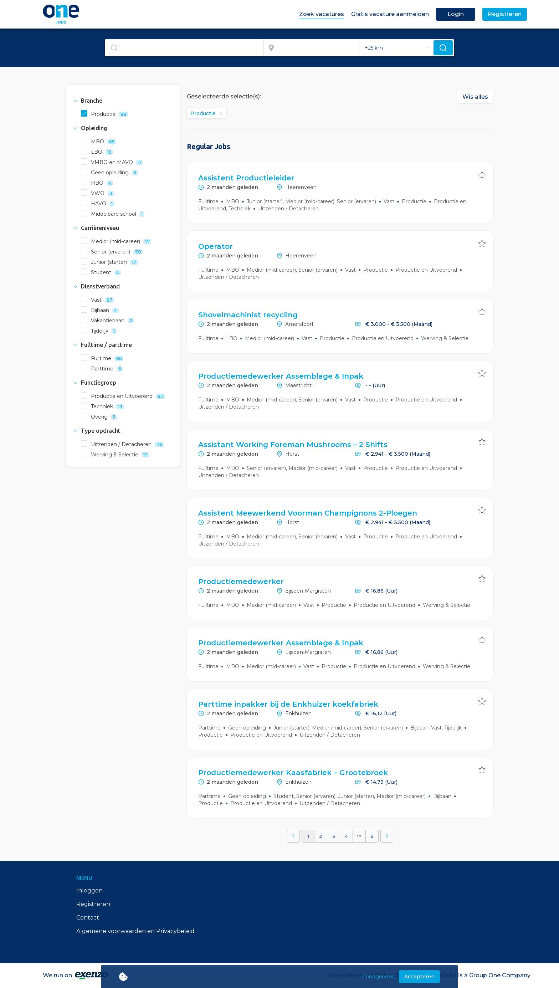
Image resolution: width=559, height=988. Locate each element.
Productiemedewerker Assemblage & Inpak (280, 376)
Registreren (93, 904)
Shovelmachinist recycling (248, 315)
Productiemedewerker (241, 581)
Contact (87, 917)
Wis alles (475, 96)
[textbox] (184, 47)
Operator (215, 246)
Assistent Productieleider (246, 178)
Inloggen (89, 890)
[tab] (123, 100)
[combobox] (184, 47)
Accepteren (419, 976)
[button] (123, 100)
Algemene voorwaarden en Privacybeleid (135, 931)
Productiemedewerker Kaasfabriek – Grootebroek (293, 772)
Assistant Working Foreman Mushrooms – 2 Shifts (293, 444)
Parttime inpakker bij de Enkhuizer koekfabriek (288, 704)
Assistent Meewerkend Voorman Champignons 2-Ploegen (307, 513)
